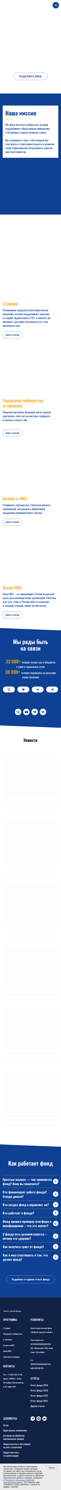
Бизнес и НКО (8, 1345)
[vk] (43, 712)
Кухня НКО (7, 1351)
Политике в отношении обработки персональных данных (18, 1481)
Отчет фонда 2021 (39, 1400)
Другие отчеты (37, 1406)
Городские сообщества (12, 1333)
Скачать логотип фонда (12, 1311)
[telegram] (34, 712)
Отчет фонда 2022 (39, 1395)
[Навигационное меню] (55, 5)
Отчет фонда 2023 (39, 1390)
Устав (6, 1425)
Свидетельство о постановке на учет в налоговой (16, 1445)
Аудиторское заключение (15, 1430)
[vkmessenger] (38, 1420)
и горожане (7, 1339)
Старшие (6, 1328)
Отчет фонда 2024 (39, 1385)
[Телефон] (18, 712)
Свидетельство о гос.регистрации (11, 1454)
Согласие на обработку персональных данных (13, 1437)
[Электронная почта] (26, 712)
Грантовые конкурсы (11, 1356)
